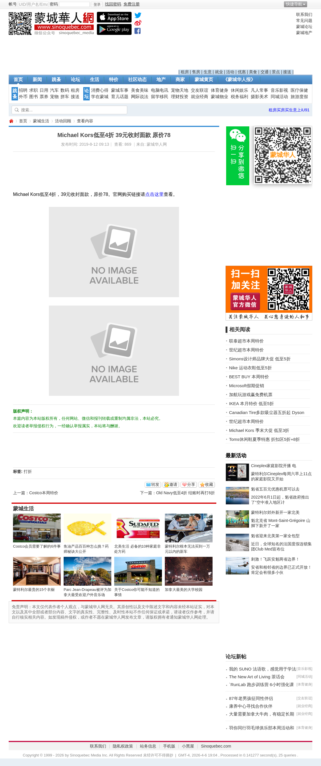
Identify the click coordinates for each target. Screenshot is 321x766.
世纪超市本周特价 (246, 349)
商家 (180, 79)
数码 (64, 90)
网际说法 (139, 96)
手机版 (169, 746)
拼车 (64, 96)
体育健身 (219, 90)
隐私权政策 (123, 746)
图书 (33, 96)
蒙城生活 (41, 121)
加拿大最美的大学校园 (183, 589)
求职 (33, 90)
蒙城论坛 (304, 26)
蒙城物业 (219, 96)
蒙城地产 (304, 32)
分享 (191, 484)
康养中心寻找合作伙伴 (250, 706)
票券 (44, 96)
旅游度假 (299, 96)
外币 (23, 96)
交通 (265, 72)
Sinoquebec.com (216, 746)
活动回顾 (63, 121)
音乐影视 (279, 90)
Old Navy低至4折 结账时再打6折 (185, 492)
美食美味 (139, 90)
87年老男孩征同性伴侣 (251, 698)
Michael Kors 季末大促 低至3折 (259, 430)
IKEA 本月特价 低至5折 (251, 403)
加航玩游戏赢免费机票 (250, 394)
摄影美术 (259, 96)
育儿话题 (119, 96)
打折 (28, 471)
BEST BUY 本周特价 (249, 376)
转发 (155, 484)
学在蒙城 (99, 96)
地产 (161, 79)
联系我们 (304, 14)
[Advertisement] (236, 41)
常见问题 (304, 20)
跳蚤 (56, 79)
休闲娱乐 (239, 90)
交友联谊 (199, 90)
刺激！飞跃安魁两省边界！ (275, 559)
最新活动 (236, 455)
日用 (44, 90)
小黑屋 (188, 746)
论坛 (75, 79)
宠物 (54, 96)
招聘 (23, 90)
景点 (276, 72)
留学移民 (159, 96)
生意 (208, 72)
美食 (253, 72)
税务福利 (239, 96)
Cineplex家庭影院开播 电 (273, 465)
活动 (230, 72)
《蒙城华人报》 (239, 79)
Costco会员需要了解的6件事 (37, 546)
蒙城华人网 (11, 121)
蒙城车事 (119, 90)
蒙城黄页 (204, 79)
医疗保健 (299, 90)
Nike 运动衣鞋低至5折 (250, 367)
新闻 (37, 79)
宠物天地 (179, 90)
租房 (185, 72)
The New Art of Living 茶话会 (257, 676)
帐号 (13, 4)
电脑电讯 (159, 90)
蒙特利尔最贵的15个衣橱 (34, 589)
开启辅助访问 (310, 4)
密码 (54, 4)
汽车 (54, 90)
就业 (219, 72)
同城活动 (279, 96)
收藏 (209, 484)
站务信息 (148, 746)
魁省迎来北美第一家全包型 (275, 535)
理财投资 (179, 96)
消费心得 (99, 90)
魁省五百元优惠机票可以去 (275, 489)
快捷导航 (294, 4)
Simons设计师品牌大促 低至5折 (260, 358)
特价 (113, 79)
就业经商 (199, 96)
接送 (287, 72)
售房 (196, 72)
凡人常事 (259, 90)
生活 (94, 79)
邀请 (173, 484)
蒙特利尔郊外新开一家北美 (275, 512)
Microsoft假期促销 (246, 385)
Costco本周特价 (43, 492)
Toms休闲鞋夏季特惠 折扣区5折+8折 (264, 439)
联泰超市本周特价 (246, 340)
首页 (18, 79)
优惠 (242, 72)
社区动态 (137, 79)
